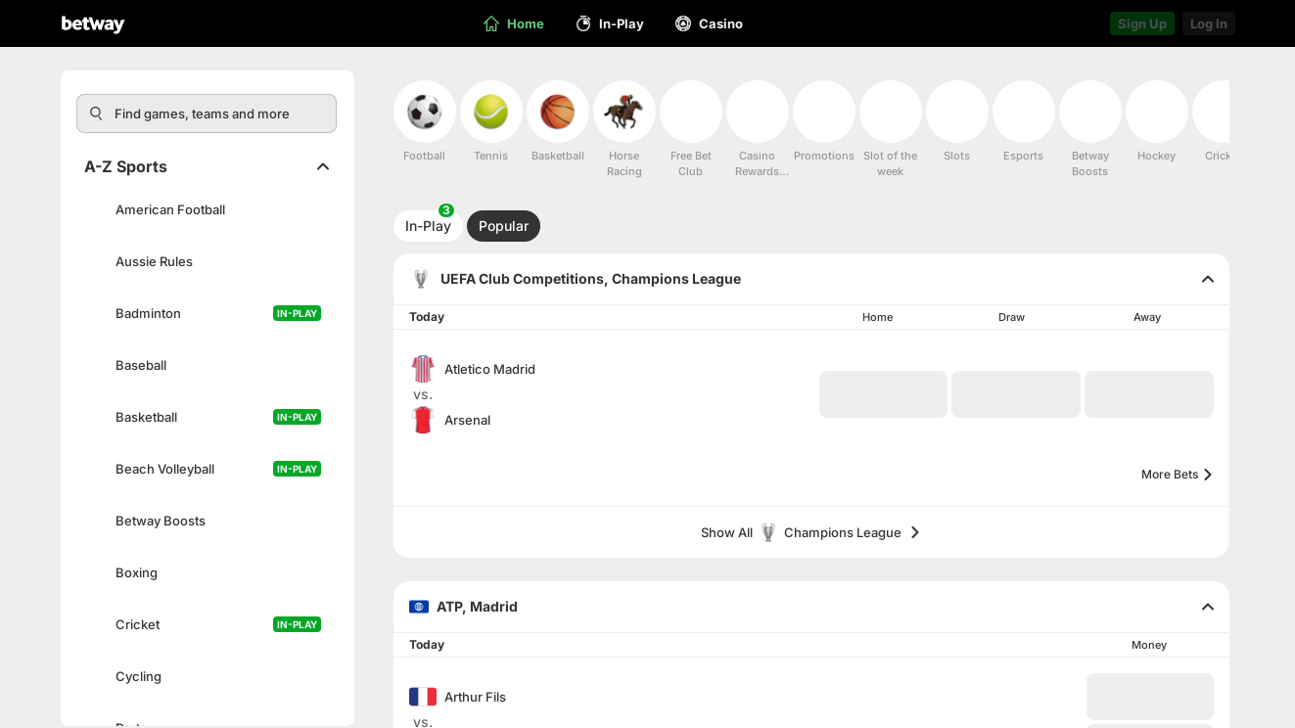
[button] (883, 394)
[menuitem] (424, 121)
